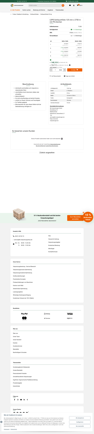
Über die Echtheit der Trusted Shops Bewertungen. (47, 145)
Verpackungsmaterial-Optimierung (22, 273)
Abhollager (51, 248)
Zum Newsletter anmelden (75, 218)
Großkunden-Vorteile (72, 1)
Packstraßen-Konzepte (19, 279)
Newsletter (16, 349)
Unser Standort (17, 339)
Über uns (15, 333)
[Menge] (55, 69)
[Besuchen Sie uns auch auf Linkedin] (24, 399)
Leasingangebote (18, 292)
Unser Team (16, 336)
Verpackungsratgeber (54, 242)
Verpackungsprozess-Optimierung (22, 269)
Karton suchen (27, 10)
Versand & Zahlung (53, 239)
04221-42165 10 (19, 236)
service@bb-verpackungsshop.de (23, 239)
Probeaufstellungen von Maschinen (23, 282)
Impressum (6, 429)
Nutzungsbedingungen (55, 144)
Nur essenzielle (80, 426)
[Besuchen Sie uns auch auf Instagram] (17, 399)
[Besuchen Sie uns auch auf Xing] (27, 399)
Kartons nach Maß (18, 285)
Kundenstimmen (17, 346)
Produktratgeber (17, 383)
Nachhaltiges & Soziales (19, 352)
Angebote (50, 10)
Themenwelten (59, 10)
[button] (74, 5)
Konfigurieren (79, 422)
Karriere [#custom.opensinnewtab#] (15, 343)
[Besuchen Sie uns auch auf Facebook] (14, 399)
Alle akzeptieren (80, 418)
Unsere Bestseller (17, 370)
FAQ (49, 236)
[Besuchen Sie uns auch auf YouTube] (21, 399)
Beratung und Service (39, 10)
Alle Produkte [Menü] (15, 10)
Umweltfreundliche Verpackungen (22, 376)
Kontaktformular (52, 251)
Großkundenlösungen (19, 276)
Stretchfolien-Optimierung (20, 288)
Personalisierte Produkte (19, 373)
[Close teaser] (83, 212)
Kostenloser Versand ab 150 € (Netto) (23, 298)
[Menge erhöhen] (64, 69)
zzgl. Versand (53, 67)
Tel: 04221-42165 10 (22, 1)
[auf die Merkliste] (56, 76)
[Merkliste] (70, 5)
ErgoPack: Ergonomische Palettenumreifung (25, 380)
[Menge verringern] (51, 69)
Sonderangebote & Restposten (21, 367)
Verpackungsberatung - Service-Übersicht (24, 266)
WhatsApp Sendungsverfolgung (22, 295)
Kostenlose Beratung (54, 245)
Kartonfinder (16, 386)
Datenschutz (14, 429)
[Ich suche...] (45, 5)
